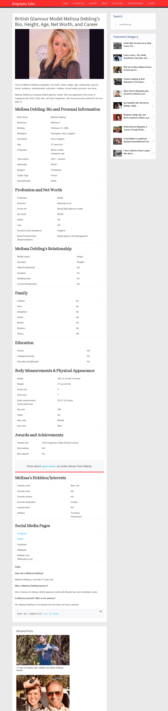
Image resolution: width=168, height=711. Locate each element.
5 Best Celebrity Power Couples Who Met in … (136, 152)
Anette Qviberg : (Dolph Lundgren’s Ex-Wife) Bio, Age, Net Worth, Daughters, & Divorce (58, 659)
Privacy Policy (119, 704)
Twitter (20, 539)
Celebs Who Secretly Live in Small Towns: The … (137, 44)
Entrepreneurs (133, 4)
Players (87, 4)
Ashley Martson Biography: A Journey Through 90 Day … (135, 128)
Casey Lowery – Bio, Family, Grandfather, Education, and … (136, 56)
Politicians (114, 4)
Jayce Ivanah (48, 466)
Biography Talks (23, 3)
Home (58, 4)
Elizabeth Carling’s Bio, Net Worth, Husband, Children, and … (137, 116)
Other (150, 4)
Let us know (51, 613)
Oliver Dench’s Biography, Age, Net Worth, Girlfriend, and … (136, 92)
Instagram (22, 533)
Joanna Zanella (82, 673)
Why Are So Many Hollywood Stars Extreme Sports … (137, 68)
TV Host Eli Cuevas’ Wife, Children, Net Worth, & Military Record (28, 655)
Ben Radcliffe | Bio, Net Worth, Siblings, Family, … (136, 104)
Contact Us (150, 704)
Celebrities (72, 4)
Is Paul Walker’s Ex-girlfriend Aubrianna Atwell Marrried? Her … (137, 140)
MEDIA (100, 4)
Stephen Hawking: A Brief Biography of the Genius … (134, 80)
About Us (135, 704)
